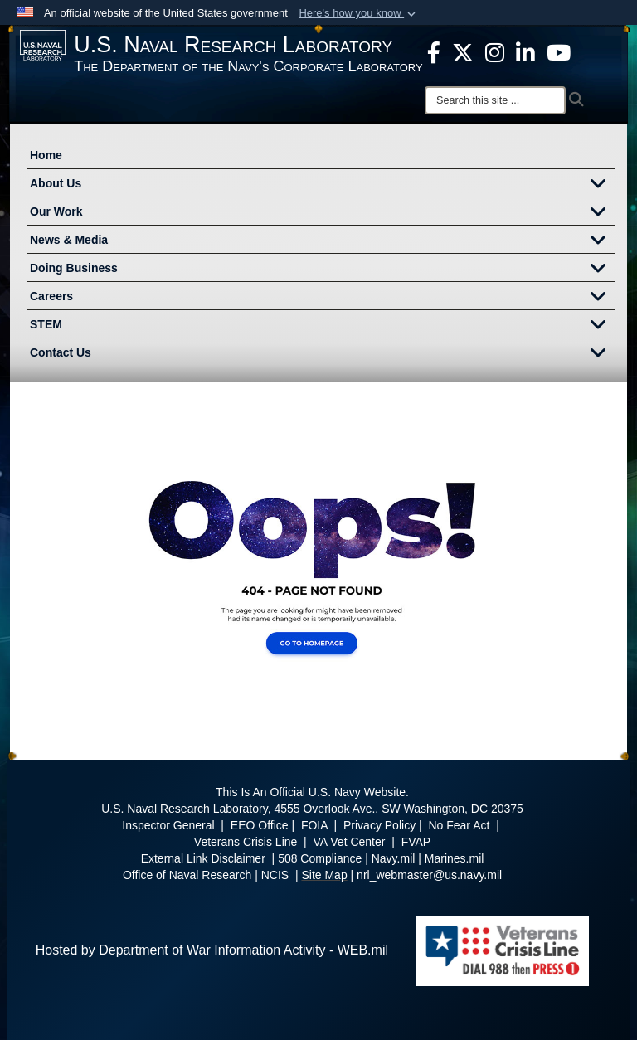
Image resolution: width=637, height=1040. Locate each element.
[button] (359, 13)
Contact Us (322, 354)
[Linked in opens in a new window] (525, 51)
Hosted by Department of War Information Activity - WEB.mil (212, 950)
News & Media (322, 241)
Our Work (322, 213)
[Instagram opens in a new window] (494, 51)
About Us (322, 185)
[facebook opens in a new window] (433, 51)
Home (46, 155)
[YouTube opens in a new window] (559, 51)
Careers (322, 298)
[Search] (495, 100)
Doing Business (322, 269)
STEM (322, 326)
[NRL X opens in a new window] (463, 51)
